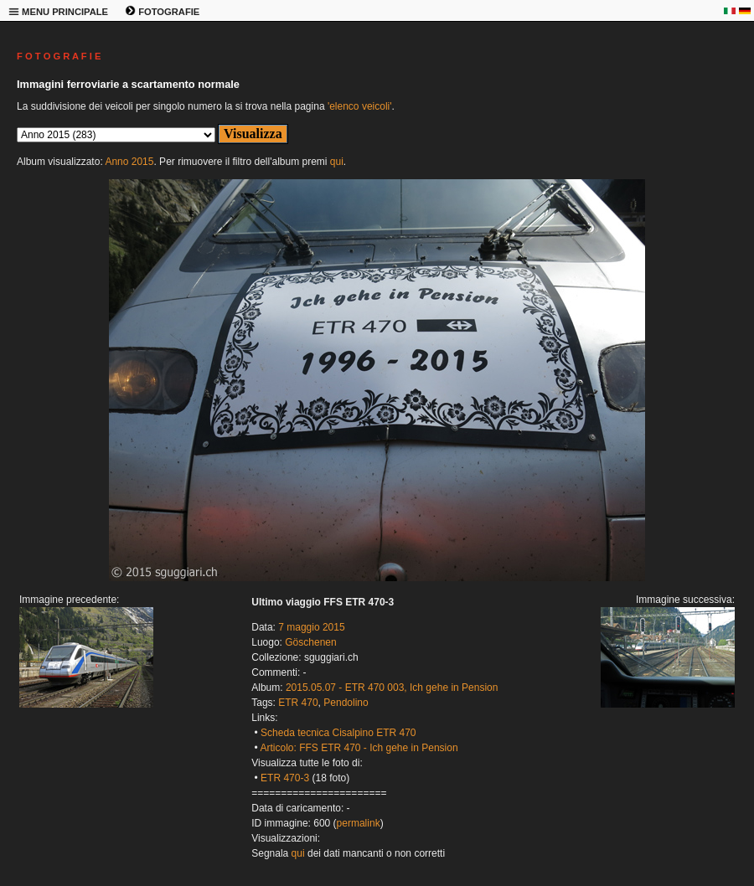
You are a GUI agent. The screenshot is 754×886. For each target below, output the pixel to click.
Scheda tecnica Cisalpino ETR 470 (338, 733)
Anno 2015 (129, 161)
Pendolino (345, 702)
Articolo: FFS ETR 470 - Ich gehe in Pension (358, 748)
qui (336, 161)
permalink (358, 823)
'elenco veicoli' (360, 106)
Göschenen (310, 642)
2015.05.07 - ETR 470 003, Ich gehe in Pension (392, 687)
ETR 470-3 (285, 778)
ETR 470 (298, 702)
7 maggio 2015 (311, 627)
